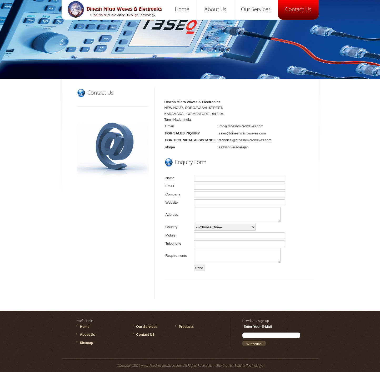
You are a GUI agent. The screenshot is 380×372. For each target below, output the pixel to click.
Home (84, 327)
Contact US (145, 334)
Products (186, 327)
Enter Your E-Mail (258, 327)
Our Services (146, 327)
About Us (87, 334)
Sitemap (86, 343)
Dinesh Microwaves (116, 12)
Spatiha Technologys (248, 366)
